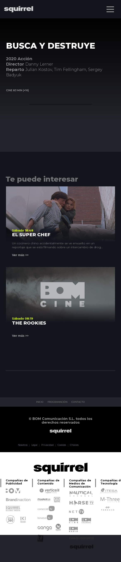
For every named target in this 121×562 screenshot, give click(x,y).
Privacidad (47, 445)
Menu (111, 7)
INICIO (37, 402)
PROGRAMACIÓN (57, 402)
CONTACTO (80, 402)
